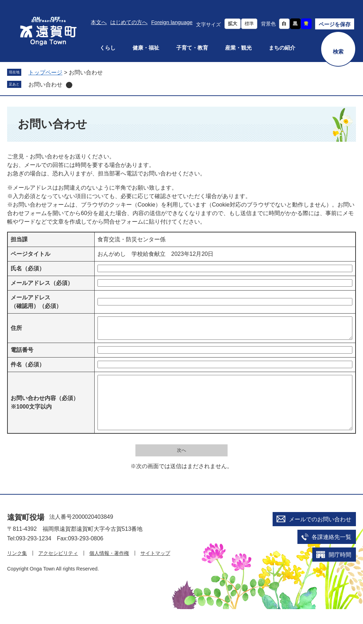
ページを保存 (335, 24)
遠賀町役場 (25, 532)
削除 (69, 85)
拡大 (232, 23)
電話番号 (22, 354)
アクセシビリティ (58, 568)
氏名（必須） (28, 268)
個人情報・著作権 (109, 568)
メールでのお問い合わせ (320, 534)
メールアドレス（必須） (42, 283)
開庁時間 (340, 570)
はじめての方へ (128, 22)
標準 (249, 23)
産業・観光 (238, 48)
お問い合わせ (45, 84)
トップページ (45, 72)
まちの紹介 (282, 48)
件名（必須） (28, 369)
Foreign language (171, 22)
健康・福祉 (146, 48)
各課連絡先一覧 (331, 552)
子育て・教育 (192, 48)
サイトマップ (155, 568)
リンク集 (17, 568)
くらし (108, 48)
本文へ (99, 22)
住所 (16, 330)
